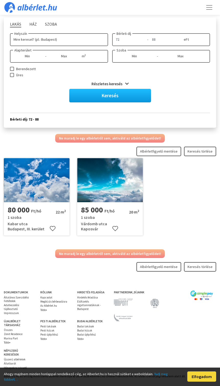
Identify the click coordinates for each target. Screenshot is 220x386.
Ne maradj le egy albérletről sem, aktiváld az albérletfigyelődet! (110, 138)
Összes (8, 330)
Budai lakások (85, 326)
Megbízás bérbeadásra (53, 301)
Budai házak (84, 330)
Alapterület (22, 50)
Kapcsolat (46, 297)
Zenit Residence (13, 334)
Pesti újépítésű (49, 334)
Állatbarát (10, 363)
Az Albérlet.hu (48, 305)
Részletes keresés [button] (110, 83)
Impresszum (11, 313)
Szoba (121, 50)
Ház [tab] (33, 24)
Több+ (43, 310)
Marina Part (11, 338)
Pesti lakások (48, 326)
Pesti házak (47, 330)
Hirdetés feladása (87, 297)
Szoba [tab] (51, 24)
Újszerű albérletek (15, 359)
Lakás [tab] (15, 24)
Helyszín (20, 33)
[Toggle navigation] (209, 7)
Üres (19, 75)
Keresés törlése (200, 151)
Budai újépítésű (86, 334)
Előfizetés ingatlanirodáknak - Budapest (89, 305)
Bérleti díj (124, 33)
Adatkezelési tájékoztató (11, 306)
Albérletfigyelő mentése (159, 151)
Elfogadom (202, 376)
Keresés (110, 95)
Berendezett (26, 69)
